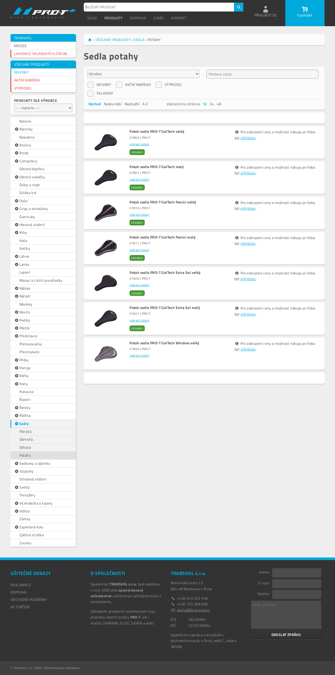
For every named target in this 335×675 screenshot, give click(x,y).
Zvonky (25, 543)
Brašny (22, 145)
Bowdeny (27, 137)
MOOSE (20, 45)
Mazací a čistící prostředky (41, 280)
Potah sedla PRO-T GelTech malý (157, 166)
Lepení (24, 272)
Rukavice (26, 391)
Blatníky (23, 129)
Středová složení (32, 479)
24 (212, 104)
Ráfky (21, 376)
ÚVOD (92, 18)
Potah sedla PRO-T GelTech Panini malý (163, 237)
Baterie (25, 121)
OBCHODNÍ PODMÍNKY (28, 599)
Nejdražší (132, 104)
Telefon (263, 593)
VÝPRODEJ (22, 88)
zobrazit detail (139, 144)
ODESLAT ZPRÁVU (286, 634)
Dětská (25, 447)
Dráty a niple (29, 184)
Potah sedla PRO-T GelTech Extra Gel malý (165, 307)
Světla (22, 487)
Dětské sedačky (29, 177)
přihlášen (248, 138)
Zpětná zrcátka (31, 535)
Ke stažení (20, 607)
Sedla (21, 424)
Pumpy (22, 368)
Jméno (264, 571)
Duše (20, 201)
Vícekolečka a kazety (33, 503)
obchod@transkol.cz (193, 610)
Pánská (25, 431)
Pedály (22, 320)
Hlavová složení (29, 225)
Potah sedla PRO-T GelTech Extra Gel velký (165, 272)
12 (205, 104)
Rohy (21, 384)
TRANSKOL (23, 38)
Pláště (22, 328)
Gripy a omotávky (31, 209)
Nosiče (22, 312)
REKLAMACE (20, 585)
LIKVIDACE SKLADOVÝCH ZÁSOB (40, 53)
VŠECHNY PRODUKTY (31, 64)
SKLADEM (100, 93)
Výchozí (94, 104)
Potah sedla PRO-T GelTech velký (157, 131)
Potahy (25, 455)
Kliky (20, 232)
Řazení (24, 399)
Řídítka (22, 415)
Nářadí (22, 296)
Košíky (24, 248)
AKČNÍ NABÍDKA (27, 80)
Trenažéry (27, 495)
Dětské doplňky (32, 168)
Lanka (21, 264)
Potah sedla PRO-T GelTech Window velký (164, 343)
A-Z (145, 104)
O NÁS (159, 18)
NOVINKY (21, 72)
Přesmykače (29, 352)
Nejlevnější (113, 104)
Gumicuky (27, 216)
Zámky (25, 519)
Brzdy (21, 153)
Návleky (25, 304)
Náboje (22, 288)
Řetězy (22, 408)
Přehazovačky (30, 344)
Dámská (26, 439)
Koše (23, 240)
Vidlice (22, 511)
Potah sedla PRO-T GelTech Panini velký (163, 202)
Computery (25, 161)
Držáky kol (27, 192)
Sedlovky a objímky (32, 463)
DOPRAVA (138, 18)
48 (219, 104)
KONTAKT (178, 18)
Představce (26, 336)
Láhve (21, 256)
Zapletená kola (28, 527)
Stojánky (24, 471)
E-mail (263, 582)
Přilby (21, 360)
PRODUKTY (113, 18)
